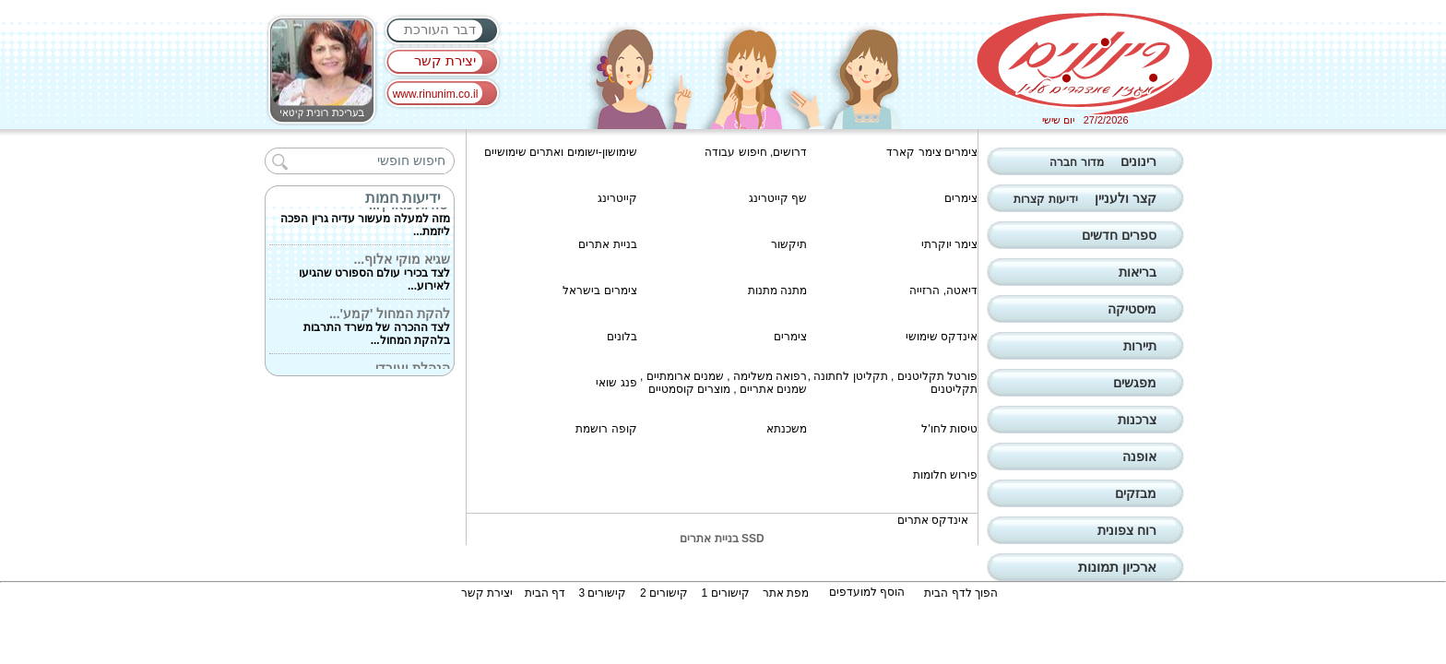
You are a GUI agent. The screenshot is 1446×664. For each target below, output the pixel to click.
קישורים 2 (664, 593)
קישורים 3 (602, 593)
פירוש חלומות (945, 474)
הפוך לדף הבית (961, 593)
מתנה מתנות (777, 290)
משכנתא (786, 428)
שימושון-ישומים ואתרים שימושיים (560, 152)
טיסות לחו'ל (949, 428)
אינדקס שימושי (942, 336)
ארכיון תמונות (1117, 567)
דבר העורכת (440, 29)
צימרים (961, 198)
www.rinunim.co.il (436, 94)
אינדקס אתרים (932, 520)
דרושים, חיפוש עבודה (756, 152)
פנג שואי (616, 382)
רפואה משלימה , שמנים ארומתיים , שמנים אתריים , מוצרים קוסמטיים (723, 383)
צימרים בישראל (599, 290)
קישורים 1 (726, 593)
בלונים (622, 336)
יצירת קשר (445, 60)
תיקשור (789, 244)
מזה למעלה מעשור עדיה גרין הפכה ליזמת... (365, 219)
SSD (752, 538)
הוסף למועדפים (867, 592)
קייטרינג (617, 198)
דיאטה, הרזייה (943, 290)
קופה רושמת (605, 428)
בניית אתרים (607, 244)
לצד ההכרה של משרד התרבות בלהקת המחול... (376, 328)
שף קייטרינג (778, 198)
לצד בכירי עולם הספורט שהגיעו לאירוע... (374, 274)
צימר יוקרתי (949, 244)
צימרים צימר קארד (932, 152)
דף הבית (545, 593)
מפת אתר (786, 593)
